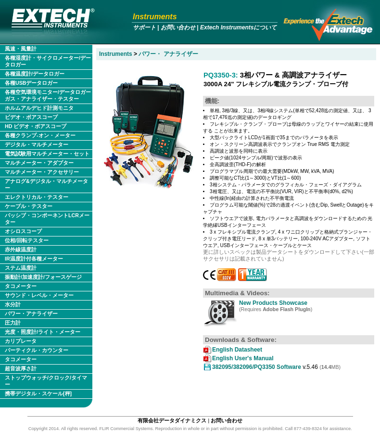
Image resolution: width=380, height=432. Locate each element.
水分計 (13, 304)
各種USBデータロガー (31, 83)
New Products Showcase (273, 303)
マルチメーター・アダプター (39, 163)
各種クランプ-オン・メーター (40, 135)
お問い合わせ (178, 27)
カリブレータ (21, 341)
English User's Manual (243, 358)
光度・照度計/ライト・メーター (42, 332)
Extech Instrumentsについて (238, 27)
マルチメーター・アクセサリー (42, 172)
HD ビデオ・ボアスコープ (35, 126)
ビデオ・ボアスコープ (31, 117)
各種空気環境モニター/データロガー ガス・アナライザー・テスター (48, 95)
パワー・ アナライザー (168, 54)
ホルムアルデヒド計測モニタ (39, 108)
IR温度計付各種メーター (34, 259)
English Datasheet (237, 349)
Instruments (155, 17)
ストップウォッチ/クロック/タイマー (46, 381)
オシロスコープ (23, 231)
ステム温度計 (21, 268)
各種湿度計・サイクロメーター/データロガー (48, 61)
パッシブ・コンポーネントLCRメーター (47, 218)
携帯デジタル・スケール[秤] (38, 393)
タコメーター (21, 286)
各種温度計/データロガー (34, 74)
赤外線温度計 (21, 249)
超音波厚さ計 (21, 368)
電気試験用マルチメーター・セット (47, 154)
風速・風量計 (21, 49)
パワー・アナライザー (31, 313)
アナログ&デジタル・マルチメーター (46, 184)
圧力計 (13, 323)
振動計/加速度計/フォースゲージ (43, 277)
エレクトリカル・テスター (36, 197)
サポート (144, 27)
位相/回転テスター (27, 240)
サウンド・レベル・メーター (39, 295)
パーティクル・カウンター (36, 350)
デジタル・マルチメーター (36, 144)
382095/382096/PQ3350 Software (256, 367)
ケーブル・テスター (28, 206)
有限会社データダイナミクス (172, 420)
